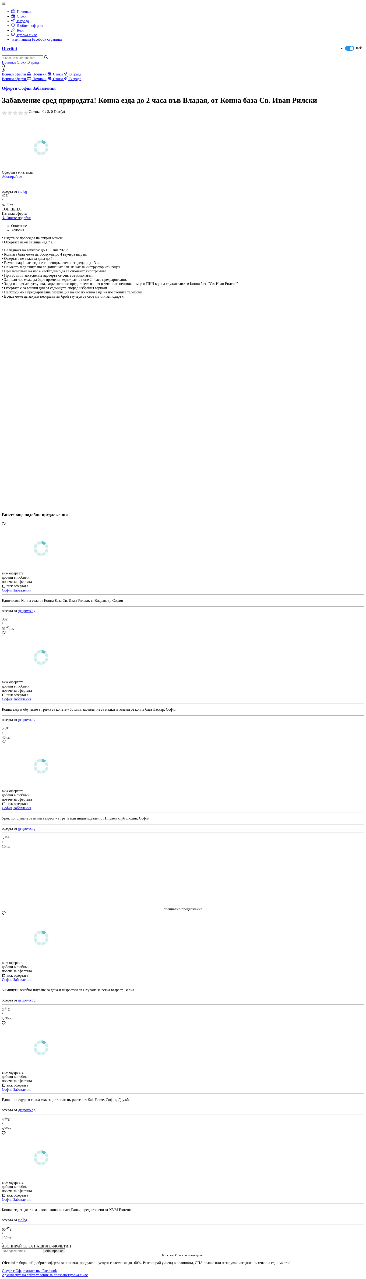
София (7, 590)
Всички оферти (14, 74)
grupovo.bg (26, 611)
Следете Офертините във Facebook (29, 1271)
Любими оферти (27, 26)
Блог (17, 30)
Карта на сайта (24, 1275)
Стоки (19, 16)
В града (20, 21)
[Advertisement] (37, 372)
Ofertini (9, 48)
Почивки (21, 12)
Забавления (22, 590)
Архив (7, 1275)
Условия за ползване (51, 1275)
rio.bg (22, 191)
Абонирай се (12, 176)
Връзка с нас (24, 35)
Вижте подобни (16, 218)
